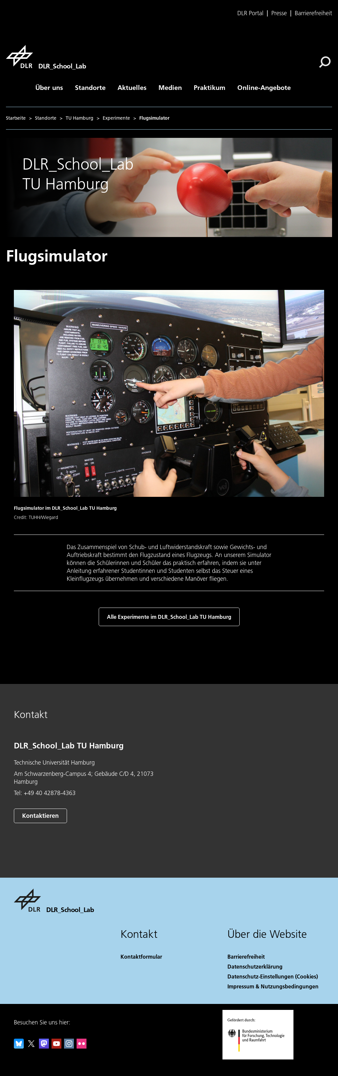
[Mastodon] (44, 1046)
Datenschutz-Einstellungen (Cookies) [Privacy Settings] (272, 976)
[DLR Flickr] (81, 1046)
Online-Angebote (264, 87)
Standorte (90, 87)
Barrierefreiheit (313, 13)
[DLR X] (31, 1046)
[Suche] (325, 62)
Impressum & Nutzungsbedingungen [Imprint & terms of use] (273, 986)
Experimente (116, 118)
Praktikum (209, 87)
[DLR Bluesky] (19, 1046)
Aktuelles (132, 87)
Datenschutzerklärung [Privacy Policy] (255, 966)
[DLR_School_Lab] (46, 56)
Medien (170, 87)
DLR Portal (250, 13)
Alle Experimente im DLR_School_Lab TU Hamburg (169, 616)
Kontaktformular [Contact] (141, 956)
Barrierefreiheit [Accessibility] (246, 956)
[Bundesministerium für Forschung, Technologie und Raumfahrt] (259, 1057)
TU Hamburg (79, 118)
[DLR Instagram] (69, 1046)
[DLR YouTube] (56, 1046)
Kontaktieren (40, 815)
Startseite (16, 118)
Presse (279, 13)
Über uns (49, 87)
